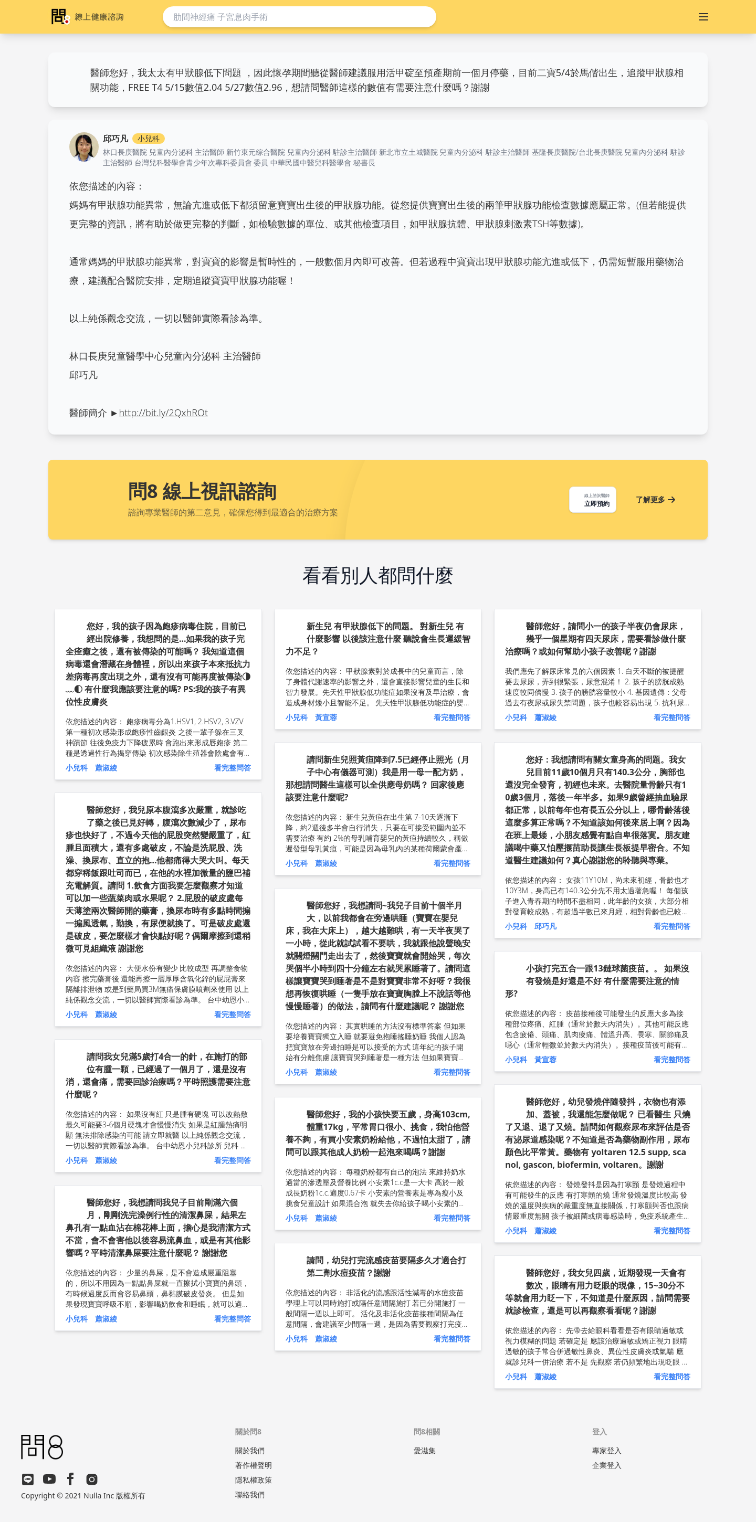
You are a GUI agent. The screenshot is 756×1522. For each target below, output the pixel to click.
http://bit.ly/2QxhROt (163, 412)
